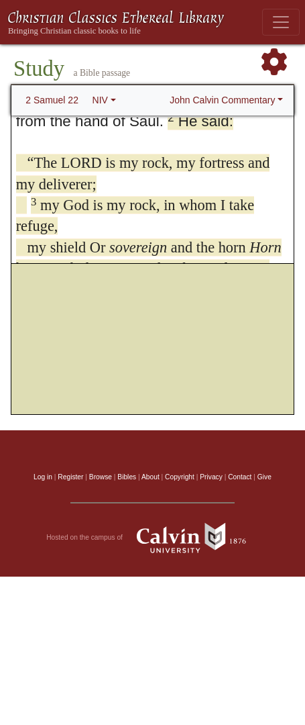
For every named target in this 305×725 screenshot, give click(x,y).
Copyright (179, 477)
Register (70, 477)
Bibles (126, 477)
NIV (100, 100)
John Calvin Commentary (222, 100)
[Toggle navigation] (281, 22)
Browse (100, 477)
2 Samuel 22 (51, 100)
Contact (239, 477)
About (150, 477)
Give (264, 477)
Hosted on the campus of (152, 537)
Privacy (211, 477)
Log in (43, 477)
